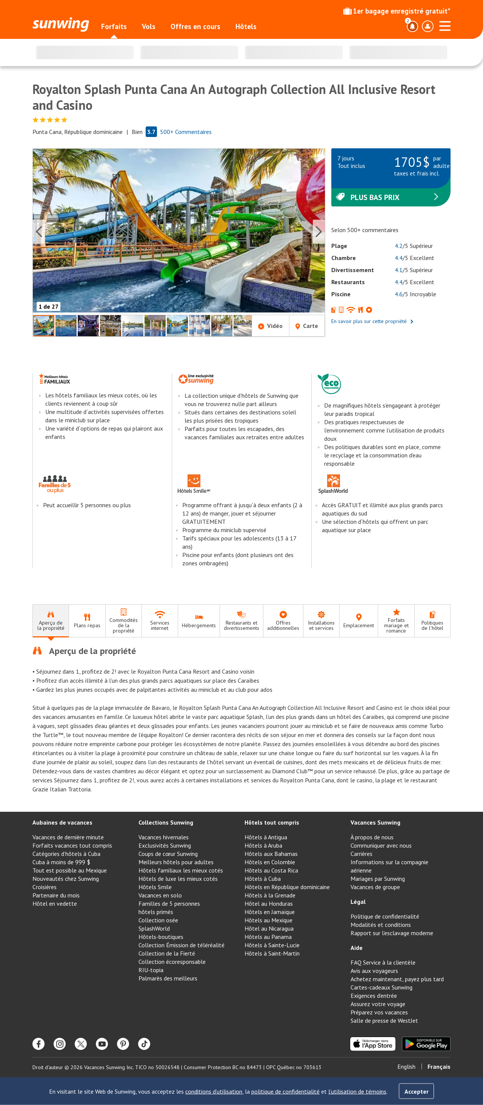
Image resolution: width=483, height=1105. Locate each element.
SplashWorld (154, 928)
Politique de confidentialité (385, 916)
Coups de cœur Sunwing (168, 853)
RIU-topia (150, 970)
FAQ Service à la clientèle (383, 962)
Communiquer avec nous (381, 845)
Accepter (417, 1091)
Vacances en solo (160, 895)
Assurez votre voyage (378, 1004)
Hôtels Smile (155, 887)
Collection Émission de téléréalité (181, 945)
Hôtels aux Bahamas (271, 853)
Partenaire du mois (56, 895)
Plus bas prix (388, 197)
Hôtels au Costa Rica (271, 870)
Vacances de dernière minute (68, 837)
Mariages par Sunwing (378, 878)
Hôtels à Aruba (263, 845)
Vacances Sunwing (375, 822)
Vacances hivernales (163, 837)
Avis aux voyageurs (374, 970)
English (406, 1066)
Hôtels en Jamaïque (270, 912)
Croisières (44, 887)
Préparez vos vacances (379, 1012)
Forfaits (114, 26)
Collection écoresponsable (172, 961)
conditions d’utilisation (213, 1091)
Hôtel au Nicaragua (269, 928)
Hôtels (246, 26)
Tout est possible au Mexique (69, 870)
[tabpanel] (241, 719)
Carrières (361, 853)
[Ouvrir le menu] (445, 25)
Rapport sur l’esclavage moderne (392, 933)
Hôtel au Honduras (269, 903)
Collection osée (158, 920)
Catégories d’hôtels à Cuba (66, 853)
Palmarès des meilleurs (167, 978)
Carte (306, 325)
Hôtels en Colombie (270, 862)
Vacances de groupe (375, 887)
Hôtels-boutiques (160, 936)
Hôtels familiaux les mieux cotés (180, 870)
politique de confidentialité (285, 1091)
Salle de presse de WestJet (384, 1020)
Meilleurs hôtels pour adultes (176, 862)
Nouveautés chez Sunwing (65, 878)
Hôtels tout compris (272, 822)
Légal (358, 901)
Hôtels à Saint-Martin (272, 953)
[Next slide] (319, 232)
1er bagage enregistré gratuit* (397, 10)
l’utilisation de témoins (357, 1091)
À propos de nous (372, 837)
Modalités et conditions (381, 924)
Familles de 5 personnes (169, 903)
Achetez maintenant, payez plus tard (397, 979)
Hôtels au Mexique (268, 920)
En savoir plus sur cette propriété (372, 321)
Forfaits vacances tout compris (72, 845)
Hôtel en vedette (54, 903)
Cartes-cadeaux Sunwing (381, 987)
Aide (357, 947)
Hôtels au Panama (268, 936)
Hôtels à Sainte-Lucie (272, 945)
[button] (179, 231)
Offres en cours (195, 26)
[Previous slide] (39, 232)
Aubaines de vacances (62, 822)
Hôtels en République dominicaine (287, 887)
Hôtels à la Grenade (270, 895)
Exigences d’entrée (374, 995)
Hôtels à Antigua (266, 837)
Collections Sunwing (165, 822)
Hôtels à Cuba (263, 878)
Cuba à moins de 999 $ (61, 862)
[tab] (50, 621)
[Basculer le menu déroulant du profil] (427, 26)
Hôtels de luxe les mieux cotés (178, 878)
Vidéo (270, 325)
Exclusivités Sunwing (164, 845)
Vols (148, 26)
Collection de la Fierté (166, 953)
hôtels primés (155, 912)
